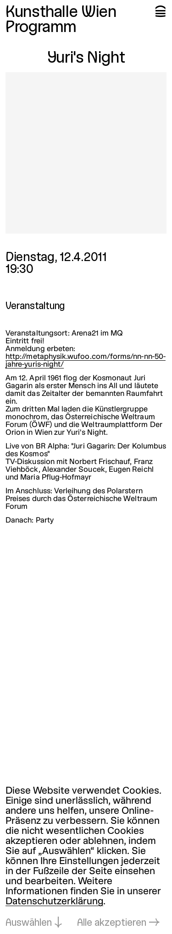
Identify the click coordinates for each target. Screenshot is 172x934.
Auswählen (29, 923)
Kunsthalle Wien (61, 12)
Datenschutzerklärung (54, 901)
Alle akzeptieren (111, 923)
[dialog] (86, 857)
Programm (41, 28)
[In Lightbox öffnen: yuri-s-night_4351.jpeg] (86, 153)
